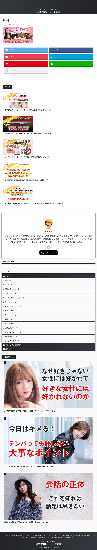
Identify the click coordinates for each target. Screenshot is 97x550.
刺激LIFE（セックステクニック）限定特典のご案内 (32, 538)
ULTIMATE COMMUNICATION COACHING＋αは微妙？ (58, 158)
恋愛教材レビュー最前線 (48, 12)
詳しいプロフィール (48, 241)
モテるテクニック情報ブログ (48, 543)
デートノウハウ (11, 311)
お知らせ (8, 351)
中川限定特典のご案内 (35, 540)
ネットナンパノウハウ (13, 301)
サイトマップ (47, 540)
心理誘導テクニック (12, 279)
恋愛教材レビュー (11, 264)
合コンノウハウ (11, 322)
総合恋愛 (8, 269)
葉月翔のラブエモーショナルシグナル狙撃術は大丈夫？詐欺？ (60, 98)
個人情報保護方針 (10, 538)
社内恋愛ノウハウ (11, 327)
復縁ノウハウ (10, 316)
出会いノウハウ (11, 306)
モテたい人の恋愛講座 (13, 347)
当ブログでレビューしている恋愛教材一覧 (60, 538)
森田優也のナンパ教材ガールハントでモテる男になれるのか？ (60, 118)
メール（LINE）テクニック (15, 290)
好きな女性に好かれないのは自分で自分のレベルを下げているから (31, 413)
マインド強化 (10, 274)
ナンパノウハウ (11, 295)
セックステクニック (12, 343)
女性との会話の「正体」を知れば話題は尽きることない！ (27, 525)
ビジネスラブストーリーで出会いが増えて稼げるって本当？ (59, 138)
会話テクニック (11, 285)
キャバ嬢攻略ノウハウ (13, 332)
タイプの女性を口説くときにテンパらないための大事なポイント (30, 469)
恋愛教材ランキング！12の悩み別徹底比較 (65, 540)
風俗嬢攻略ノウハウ (12, 338)
